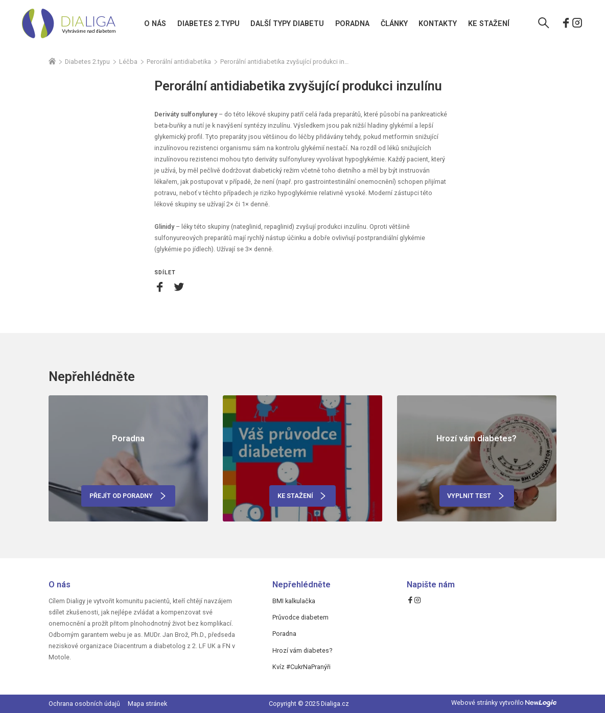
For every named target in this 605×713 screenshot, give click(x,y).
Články (394, 23)
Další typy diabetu (287, 23)
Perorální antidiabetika (179, 61)
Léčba (128, 61)
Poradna (352, 23)
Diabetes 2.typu (208, 23)
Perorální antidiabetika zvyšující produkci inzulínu (284, 61)
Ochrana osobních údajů (84, 703)
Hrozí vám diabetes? (302, 650)
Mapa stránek (147, 703)
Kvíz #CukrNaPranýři (301, 667)
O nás (155, 23)
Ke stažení (488, 23)
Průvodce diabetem (300, 617)
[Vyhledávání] (543, 24)
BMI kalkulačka (293, 601)
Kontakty (437, 23)
